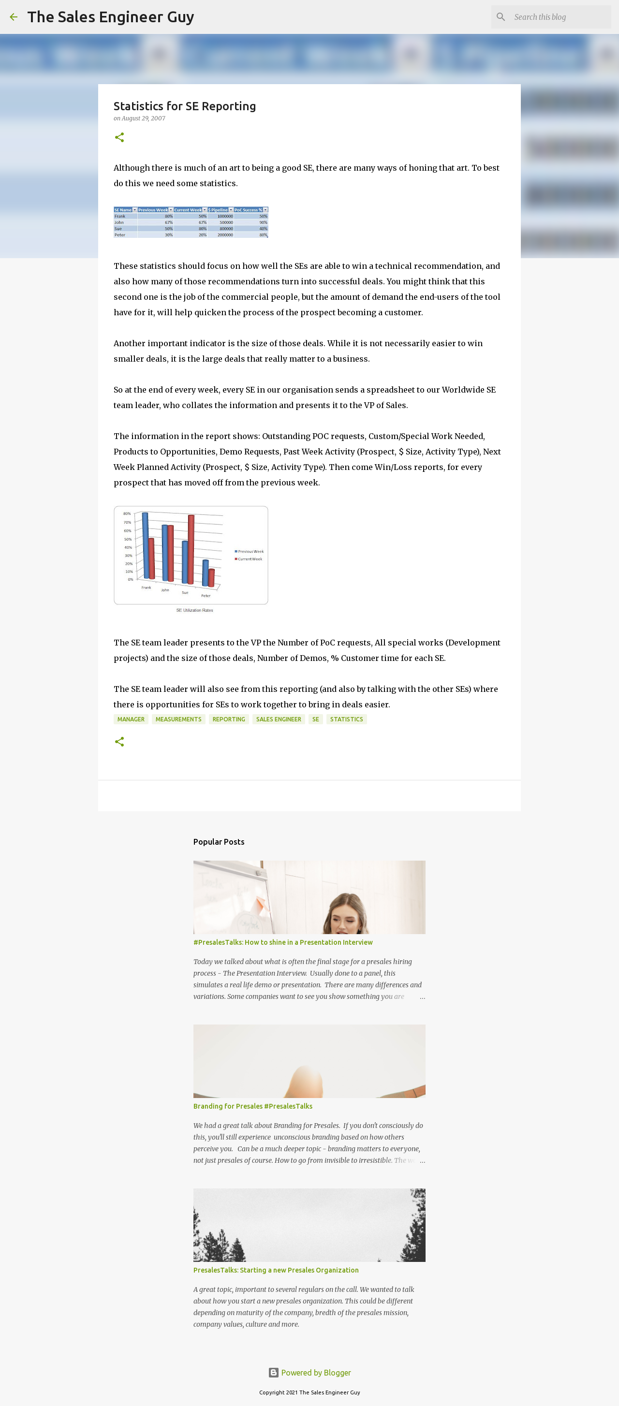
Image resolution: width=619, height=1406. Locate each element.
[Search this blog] (560, 17)
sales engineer (278, 719)
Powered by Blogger (309, 1372)
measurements (179, 719)
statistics (346, 719)
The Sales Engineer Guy (110, 16)
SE (315, 719)
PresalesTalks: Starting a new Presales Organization (276, 1270)
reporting (229, 719)
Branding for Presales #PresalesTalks (252, 1106)
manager (131, 719)
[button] (119, 138)
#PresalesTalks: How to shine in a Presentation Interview (283, 942)
